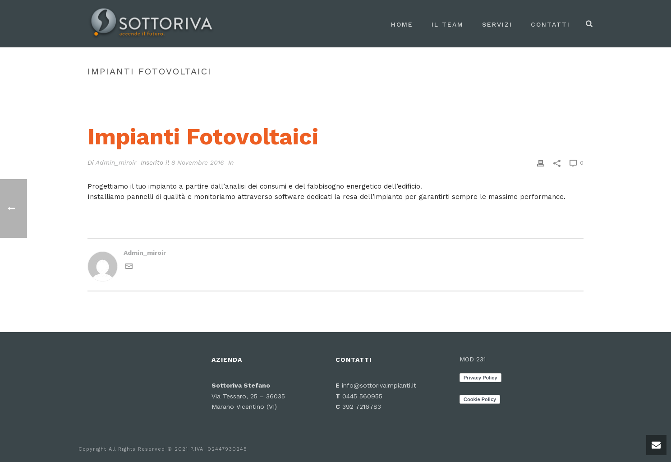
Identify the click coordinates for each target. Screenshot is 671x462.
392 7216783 (361, 406)
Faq (499, 90)
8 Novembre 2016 (197, 162)
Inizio (479, 90)
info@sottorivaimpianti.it (379, 385)
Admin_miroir (116, 162)
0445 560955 (361, 396)
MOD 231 (473, 359)
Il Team (448, 24)
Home (402, 24)
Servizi (497, 24)
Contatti (550, 24)
